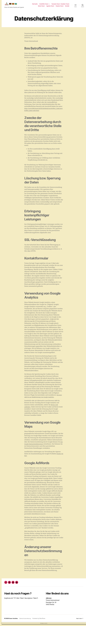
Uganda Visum (50, 7)
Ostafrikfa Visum (43, 5)
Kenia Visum (41, 7)
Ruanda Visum (59, 7)
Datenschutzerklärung (26, 620)
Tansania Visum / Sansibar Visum (60, 5)
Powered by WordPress (40, 620)
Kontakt (67, 7)
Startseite (35, 5)
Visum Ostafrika (13, 620)
